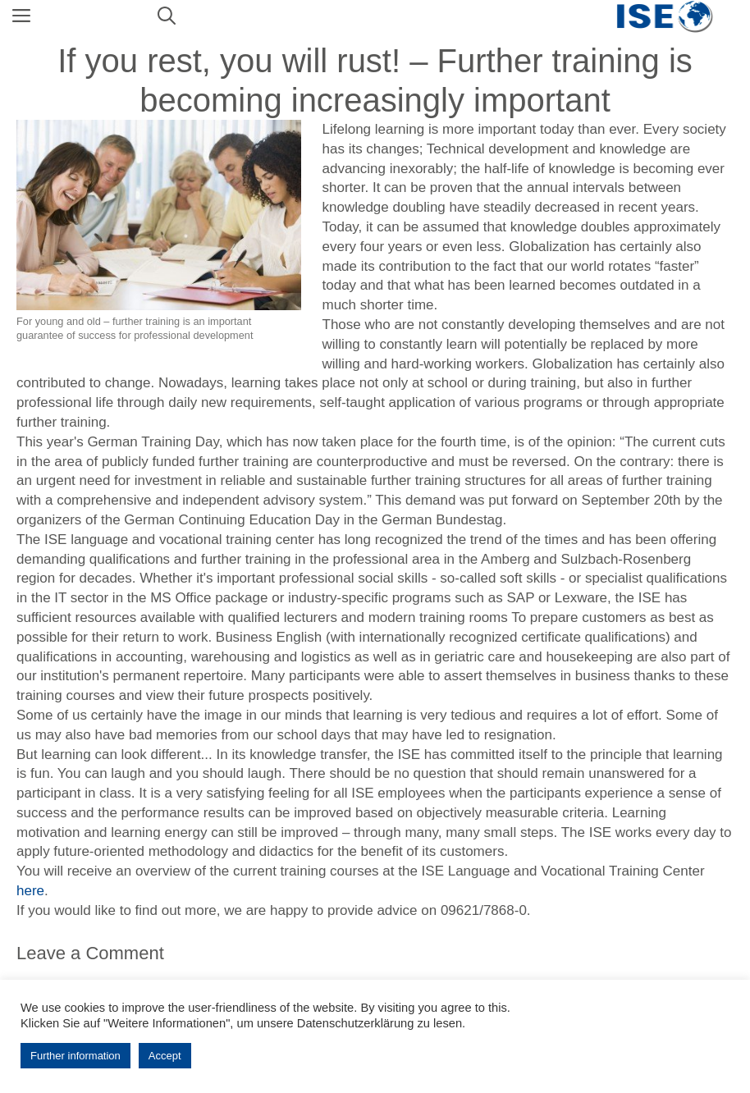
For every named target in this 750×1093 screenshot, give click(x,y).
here (30, 891)
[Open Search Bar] (166, 16)
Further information (75, 1056)
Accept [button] (165, 1056)
